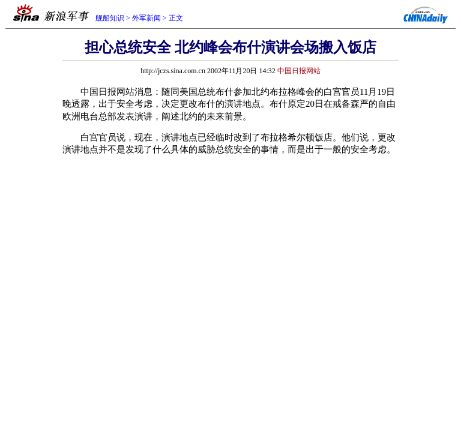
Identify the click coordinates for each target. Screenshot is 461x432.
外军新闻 (146, 18)
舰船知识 (109, 18)
